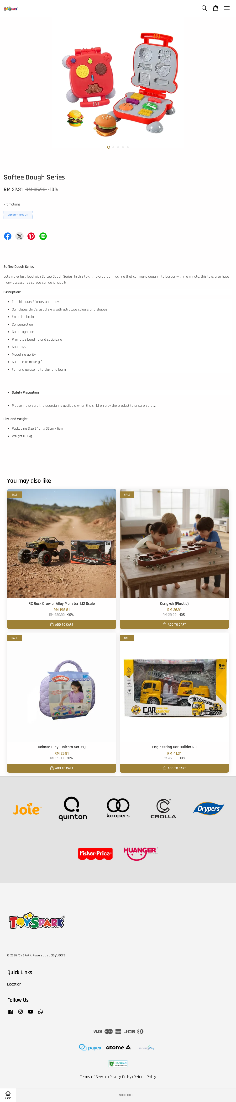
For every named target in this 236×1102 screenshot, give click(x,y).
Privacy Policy (120, 1077)
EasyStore (57, 955)
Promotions (12, 204)
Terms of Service (93, 1077)
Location (14, 984)
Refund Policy (145, 1077)
